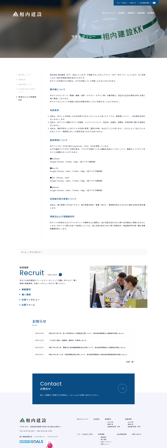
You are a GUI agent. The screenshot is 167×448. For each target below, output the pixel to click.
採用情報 (150, 12)
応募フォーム (28, 304)
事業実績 (140, 12)
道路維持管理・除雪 (114, 423)
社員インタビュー (31, 299)
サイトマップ (53, 433)
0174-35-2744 (46, 427)
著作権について (24, 74)
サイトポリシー (40, 433)
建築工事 (110, 421)
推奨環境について (25, 84)
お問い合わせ (136, 430)
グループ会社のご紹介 (85, 430)
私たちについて (108, 12)
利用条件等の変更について (27, 90)
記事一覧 (130, 361)
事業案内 (130, 12)
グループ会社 (121, 3)
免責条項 (22, 79)
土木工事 (110, 418)
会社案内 (120, 12)
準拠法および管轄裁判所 (27, 98)
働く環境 (26, 294)
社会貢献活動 (144, 3)
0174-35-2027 (29, 427)
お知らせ (133, 3)
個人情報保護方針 (26, 433)
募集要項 (26, 289)
